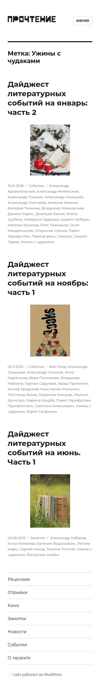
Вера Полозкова (44, 378)
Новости (17, 631)
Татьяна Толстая (60, 549)
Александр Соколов (45, 372)
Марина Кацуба (40, 400)
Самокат (64, 236)
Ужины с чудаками (37, 242)
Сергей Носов (32, 549)
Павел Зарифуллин (73, 400)
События (36, 186)
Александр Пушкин (25, 197)
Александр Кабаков (68, 538)
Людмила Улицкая (55, 394)
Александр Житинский (58, 191)
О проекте (19, 657)
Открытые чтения (51, 230)
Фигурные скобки (43, 554)
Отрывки (18, 592)
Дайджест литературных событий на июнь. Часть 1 (44, 447)
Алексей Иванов (63, 202)
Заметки (37, 538)
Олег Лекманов (54, 225)
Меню (82, 20)
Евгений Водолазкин (56, 543)
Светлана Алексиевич (54, 406)
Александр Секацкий (64, 197)
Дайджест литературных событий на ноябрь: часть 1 (48, 278)
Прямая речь (43, 236)
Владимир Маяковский (63, 208)
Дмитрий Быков (50, 214)
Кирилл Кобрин (75, 219)
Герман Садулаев (40, 383)
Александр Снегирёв (27, 202)
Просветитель (20, 406)
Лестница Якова (22, 394)
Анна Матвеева (21, 543)
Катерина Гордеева (41, 219)
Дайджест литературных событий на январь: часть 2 (48, 98)
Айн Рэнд (57, 366)
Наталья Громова (23, 225)
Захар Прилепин (73, 383)
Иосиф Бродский (23, 389)
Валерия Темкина (24, 208)
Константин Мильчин (60, 389)
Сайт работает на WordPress (37, 674)
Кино (13, 605)
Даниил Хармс (21, 214)
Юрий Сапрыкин (42, 411)
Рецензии (19, 579)
